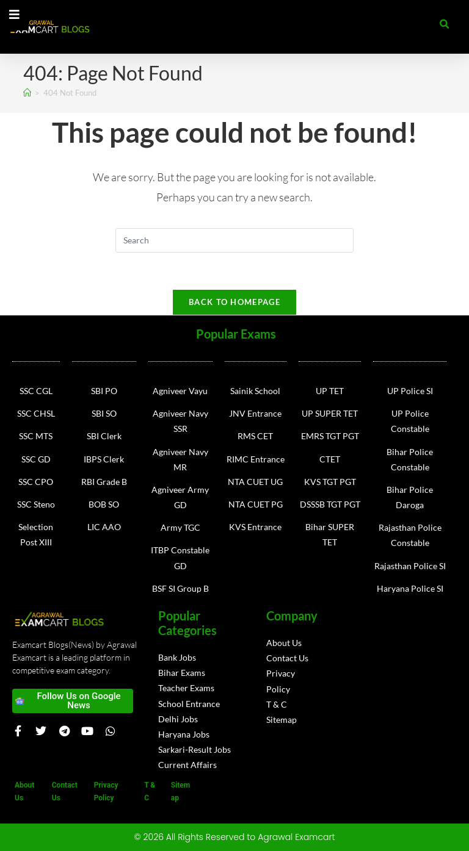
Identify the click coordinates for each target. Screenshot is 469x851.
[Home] (27, 93)
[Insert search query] (234, 240)
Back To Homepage (234, 302)
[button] (444, 24)
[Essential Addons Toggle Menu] (14, 15)
